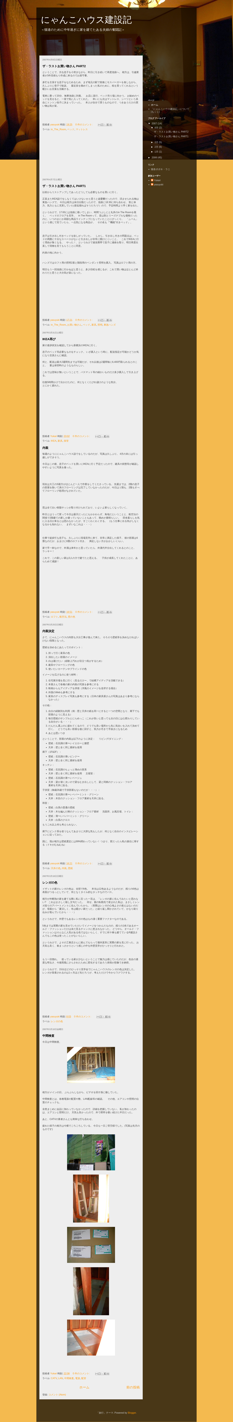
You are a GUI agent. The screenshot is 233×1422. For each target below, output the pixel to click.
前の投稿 (133, 1387)
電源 (77, 1378)
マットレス (82, 129)
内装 (45, 447)
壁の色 (71, 616)
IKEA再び (49, 339)
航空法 (63, 616)
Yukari (157, 180)
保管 (66, 441)
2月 (157, 147)
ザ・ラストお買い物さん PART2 (64, 66)
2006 (155, 157)
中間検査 (48, 1035)
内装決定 (48, 631)
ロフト (54, 616)
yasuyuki (158, 184)
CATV (54, 1378)
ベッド (70, 129)
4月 (157, 127)
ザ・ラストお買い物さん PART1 (64, 186)
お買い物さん (74, 324)
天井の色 (55, 868)
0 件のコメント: (84, 124)
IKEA (53, 441)
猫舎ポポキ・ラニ (160, 169)
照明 (100, 324)
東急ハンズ (110, 324)
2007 (155, 123)
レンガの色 (49, 882)
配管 (83, 1378)
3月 (157, 142)
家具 (93, 324)
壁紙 (70, 868)
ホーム (84, 1387)
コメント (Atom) (57, 1394)
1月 (157, 151)
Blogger (132, 1413)
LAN (60, 1378)
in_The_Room (58, 129)
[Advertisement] (93, 45)
